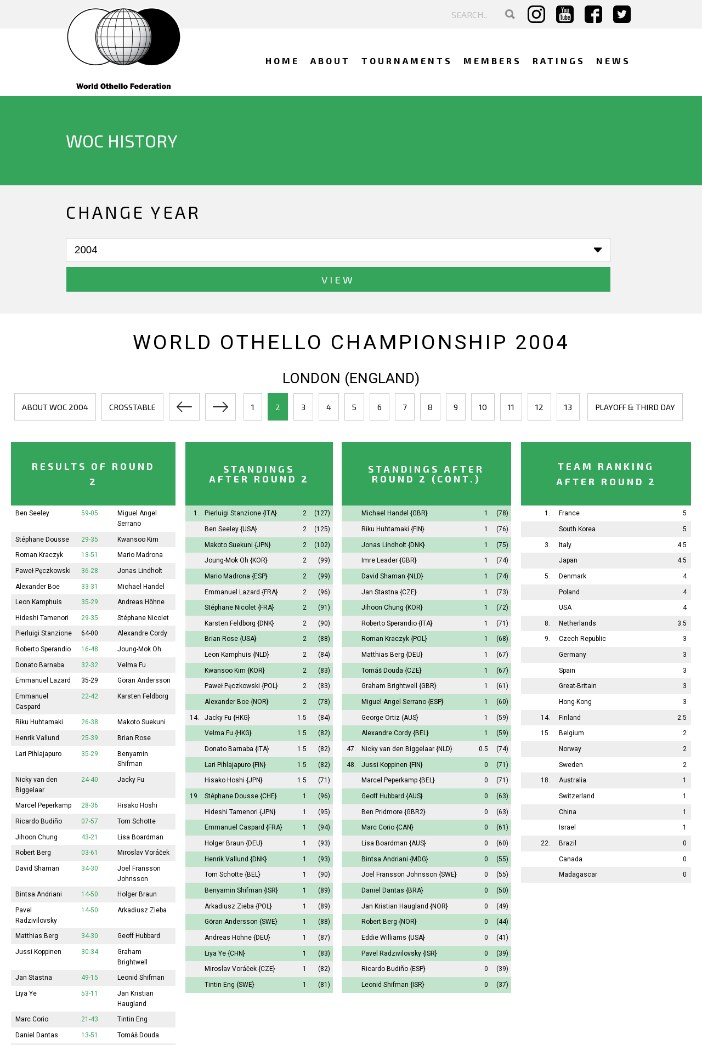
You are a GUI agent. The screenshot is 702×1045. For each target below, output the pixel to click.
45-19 (89, 1037)
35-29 (89, 573)
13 (568, 378)
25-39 (89, 709)
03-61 (89, 823)
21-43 (89, 990)
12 (539, 378)
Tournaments (406, 60)
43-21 (89, 807)
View (236, 250)
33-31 (89, 557)
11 (511, 378)
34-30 (89, 839)
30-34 (89, 922)
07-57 (89, 792)
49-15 (89, 948)
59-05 (89, 484)
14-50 (89, 865)
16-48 (89, 620)
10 (483, 378)
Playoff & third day (635, 378)
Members (492, 60)
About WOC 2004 (55, 378)
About (330, 60)
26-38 (89, 693)
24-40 (89, 750)
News (613, 60)
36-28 (89, 541)
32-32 (89, 635)
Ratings (559, 60)
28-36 (89, 776)
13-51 (89, 526)
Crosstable (132, 378)
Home (282, 60)
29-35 (89, 510)
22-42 (89, 667)
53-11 (89, 964)
